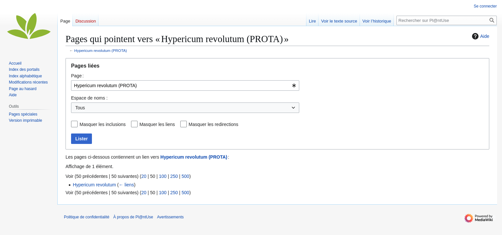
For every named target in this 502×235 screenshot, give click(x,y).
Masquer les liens (157, 124)
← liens (126, 184)
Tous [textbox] (80, 107)
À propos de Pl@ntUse (133, 217)
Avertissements (170, 217)
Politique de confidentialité (86, 217)
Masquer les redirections (214, 124)
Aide (479, 36)
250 (174, 176)
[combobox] (185, 85)
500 (185, 176)
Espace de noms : (89, 98)
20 (143, 176)
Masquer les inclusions (103, 124)
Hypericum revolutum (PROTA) (100, 50)
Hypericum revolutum (94, 184)
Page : (77, 75)
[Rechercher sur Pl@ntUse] (446, 20)
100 (162, 176)
